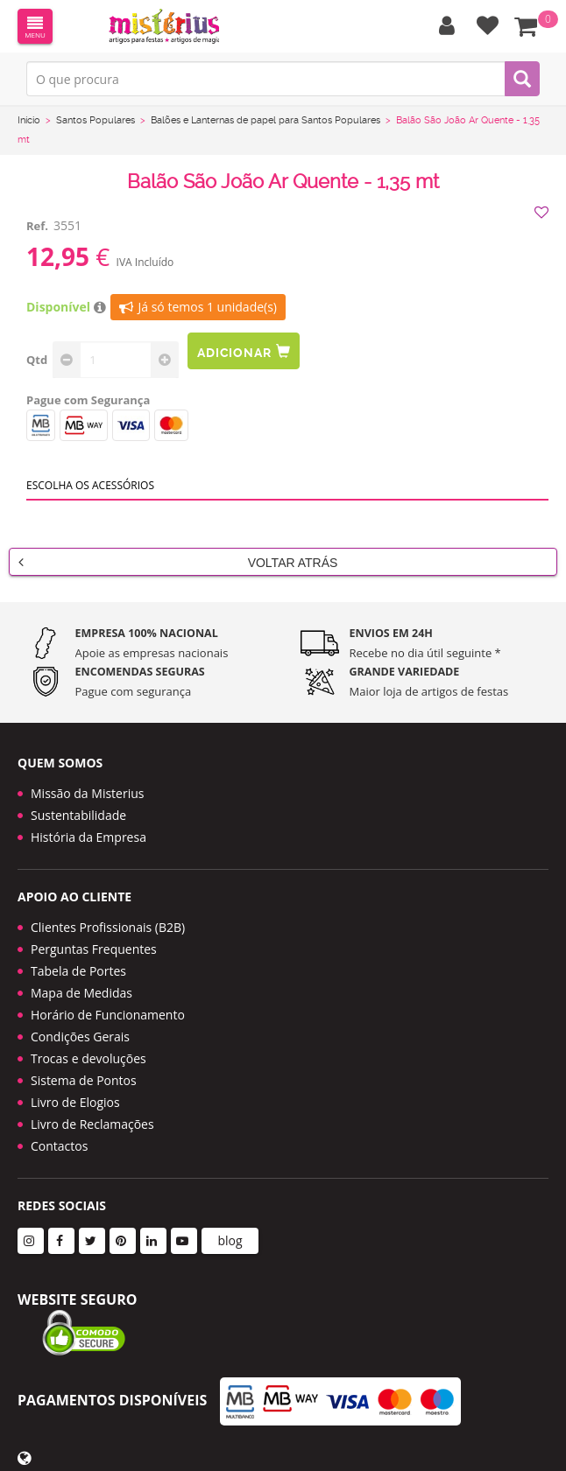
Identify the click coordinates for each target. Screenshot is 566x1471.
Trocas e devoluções (88, 1058)
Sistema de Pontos (84, 1080)
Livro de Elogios (75, 1102)
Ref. (37, 226)
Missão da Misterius (87, 793)
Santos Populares (95, 120)
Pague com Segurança (88, 400)
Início (29, 120)
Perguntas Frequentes (94, 949)
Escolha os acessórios (90, 485)
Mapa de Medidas (81, 992)
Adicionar (243, 351)
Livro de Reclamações (92, 1124)
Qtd (36, 360)
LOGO (164, 26)
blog (229, 1240)
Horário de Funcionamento (108, 1014)
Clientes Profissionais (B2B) (108, 927)
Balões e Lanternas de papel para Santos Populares (265, 120)
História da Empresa (88, 837)
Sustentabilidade (78, 815)
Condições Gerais (80, 1036)
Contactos (59, 1146)
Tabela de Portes (78, 971)
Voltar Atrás (177, 562)
